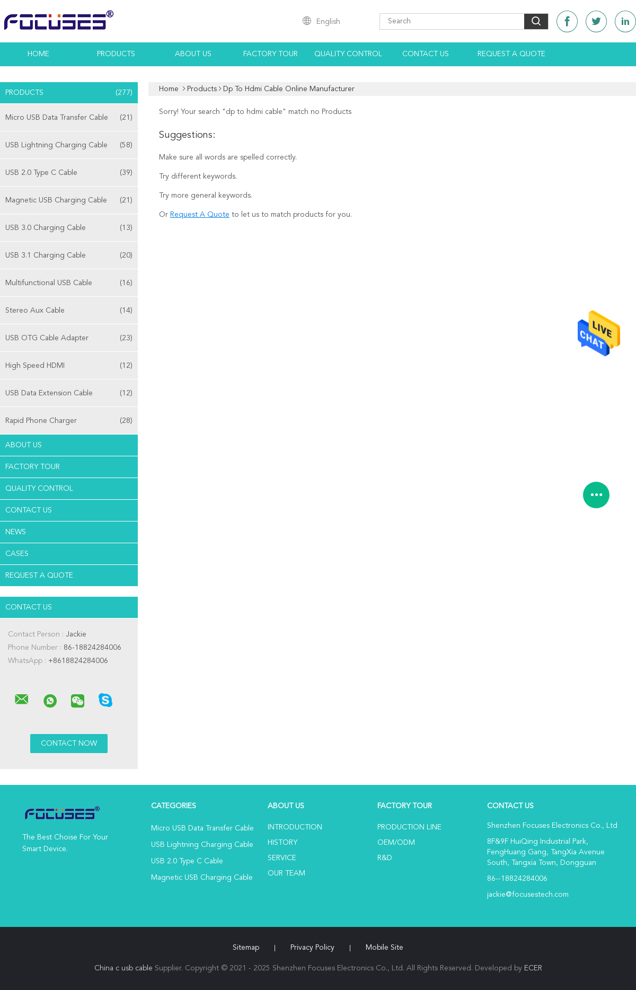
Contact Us (425, 54)
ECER (533, 968)
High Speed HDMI (68, 365)
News (15, 532)
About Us (193, 54)
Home (38, 54)
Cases (17, 554)
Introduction (295, 827)
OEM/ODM (396, 842)
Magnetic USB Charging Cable (68, 200)
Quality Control (348, 54)
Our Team (286, 873)
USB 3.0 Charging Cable (68, 228)
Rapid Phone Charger (68, 421)
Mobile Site (384, 947)
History (282, 842)
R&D (384, 858)
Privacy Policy (312, 947)
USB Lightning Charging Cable (68, 145)
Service (282, 858)
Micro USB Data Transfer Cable (68, 117)
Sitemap (246, 947)
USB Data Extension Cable (68, 393)
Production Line (409, 827)
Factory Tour (270, 54)
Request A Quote (511, 54)
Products (116, 54)
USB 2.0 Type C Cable (68, 172)
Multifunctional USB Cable (68, 283)
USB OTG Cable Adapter (68, 338)
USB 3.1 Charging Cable (68, 255)
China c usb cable (123, 968)
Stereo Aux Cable (68, 310)
